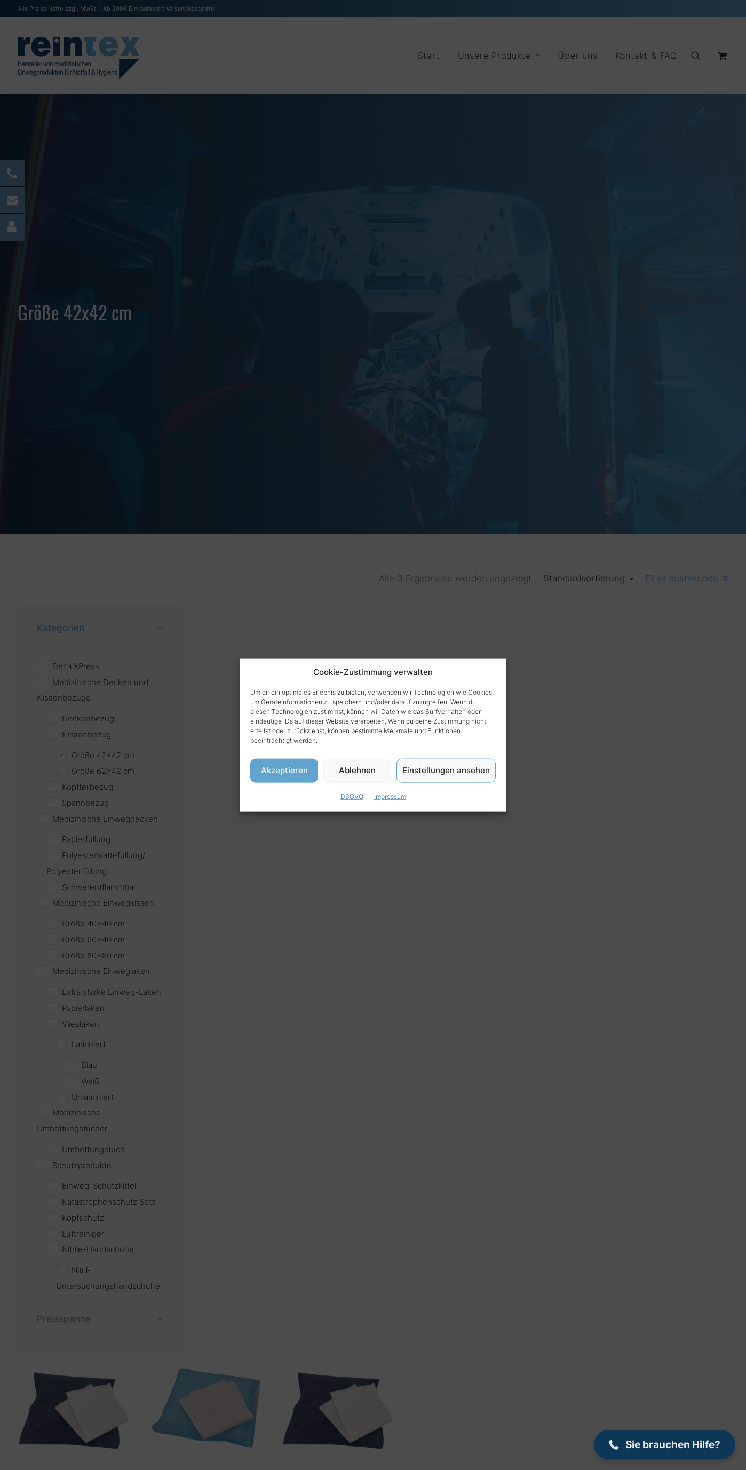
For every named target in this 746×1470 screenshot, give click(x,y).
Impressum (390, 796)
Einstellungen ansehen (446, 770)
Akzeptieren (284, 770)
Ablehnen (357, 770)
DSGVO (351, 796)
